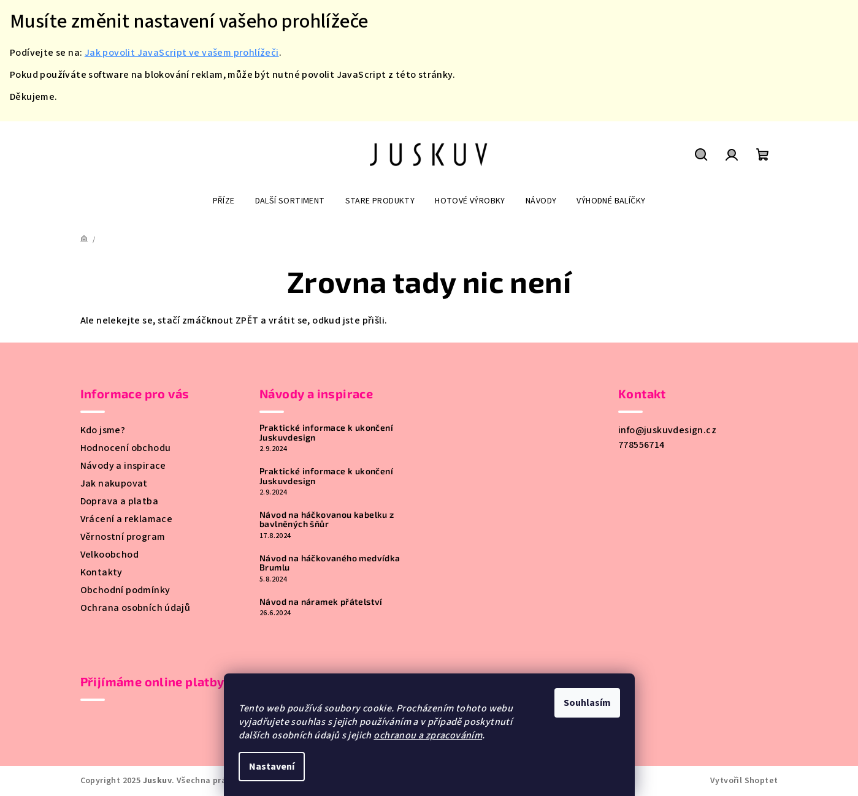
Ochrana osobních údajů (135, 608)
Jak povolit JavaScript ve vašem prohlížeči (182, 52)
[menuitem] (224, 201)
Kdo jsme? (103, 430)
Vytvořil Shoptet (744, 781)
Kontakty (101, 572)
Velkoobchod (109, 554)
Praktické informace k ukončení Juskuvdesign (326, 432)
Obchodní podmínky (125, 590)
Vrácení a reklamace (126, 519)
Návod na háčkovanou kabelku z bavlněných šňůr (326, 519)
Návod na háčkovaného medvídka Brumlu (329, 562)
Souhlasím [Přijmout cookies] (587, 703)
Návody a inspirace (123, 465)
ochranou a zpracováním (427, 735)
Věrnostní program (123, 537)
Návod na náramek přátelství (321, 601)
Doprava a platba (119, 501)
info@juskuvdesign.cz (667, 430)
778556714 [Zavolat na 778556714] (641, 445)
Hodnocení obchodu (125, 448)
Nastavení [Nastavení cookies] (271, 766)
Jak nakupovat (114, 483)
